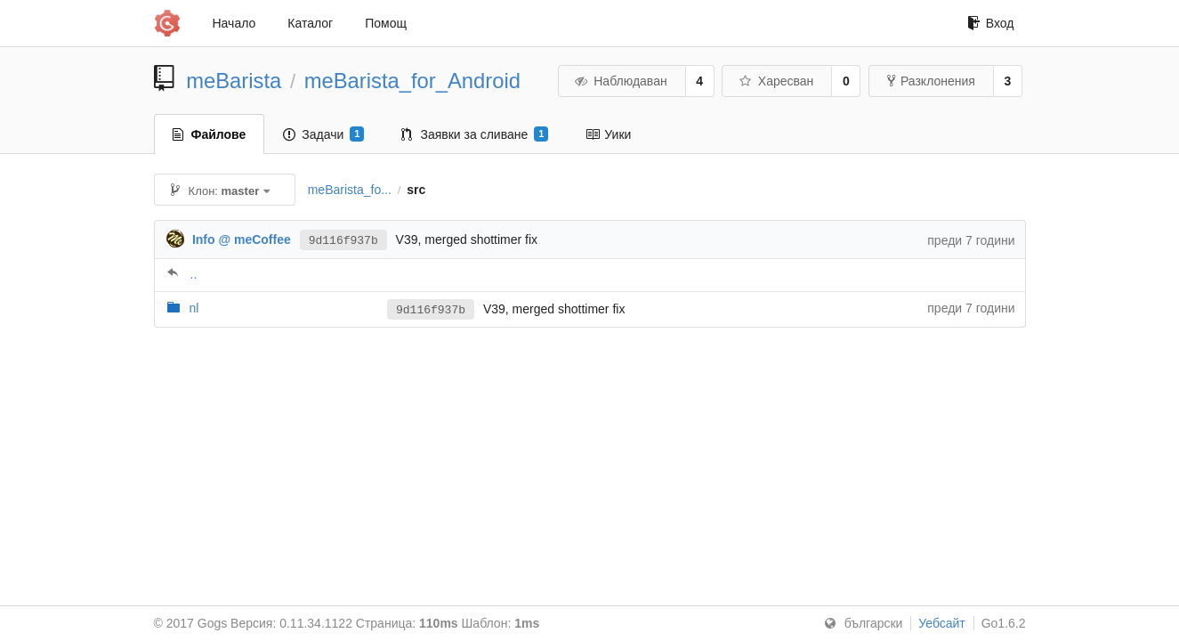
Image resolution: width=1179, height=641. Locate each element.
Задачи (323, 134)
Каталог (310, 23)
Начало (234, 23)
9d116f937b (343, 239)
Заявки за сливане (474, 134)
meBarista (233, 81)
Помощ (386, 23)
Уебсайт (941, 623)
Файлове (209, 134)
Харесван (775, 81)
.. (194, 274)
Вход (990, 23)
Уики (608, 134)
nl (193, 308)
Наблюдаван (620, 81)
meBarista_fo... (350, 189)
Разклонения (931, 81)
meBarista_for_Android (412, 81)
